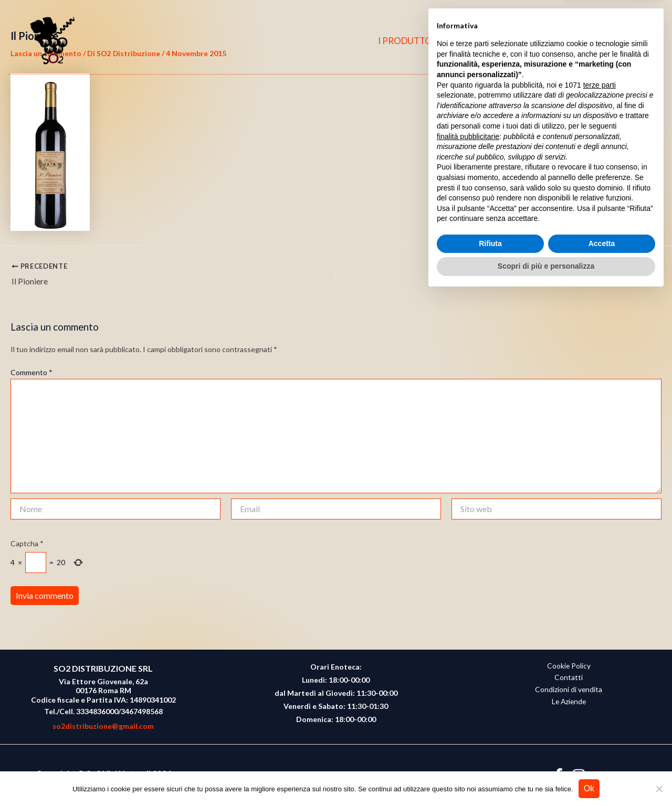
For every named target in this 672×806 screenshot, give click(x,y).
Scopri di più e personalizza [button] (546, 777)
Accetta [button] (602, 754)
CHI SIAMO (486, 40)
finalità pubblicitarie (468, 647)
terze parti (599, 596)
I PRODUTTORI (415, 40)
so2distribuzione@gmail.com (103, 726)
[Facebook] (598, 41)
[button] (641, 41)
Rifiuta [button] (490, 754)
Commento (31, 373)
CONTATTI (549, 40)
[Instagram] (618, 41)
